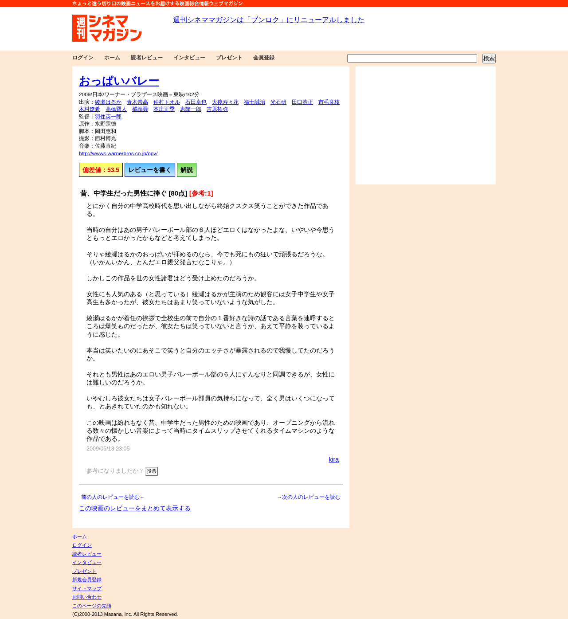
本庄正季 (164, 109)
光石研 (278, 102)
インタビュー (189, 58)
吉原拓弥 (217, 109)
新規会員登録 (87, 579)
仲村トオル (166, 102)
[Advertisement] (425, 125)
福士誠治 (254, 102)
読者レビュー (147, 58)
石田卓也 (196, 102)
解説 (186, 169)
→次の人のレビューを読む (309, 497)
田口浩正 (302, 102)
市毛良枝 (329, 102)
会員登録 (263, 58)
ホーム (112, 58)
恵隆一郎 (190, 109)
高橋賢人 (116, 109)
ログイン (83, 58)
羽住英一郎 (108, 117)
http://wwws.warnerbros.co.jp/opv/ (118, 153)
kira (334, 459)
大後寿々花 (225, 102)
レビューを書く (150, 169)
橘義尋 (140, 109)
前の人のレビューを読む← (113, 497)
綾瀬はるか (108, 102)
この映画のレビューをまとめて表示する (135, 508)
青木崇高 (137, 102)
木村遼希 (89, 109)
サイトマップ (87, 588)
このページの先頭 (91, 605)
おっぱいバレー (119, 80)
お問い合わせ (87, 596)
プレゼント (229, 58)
